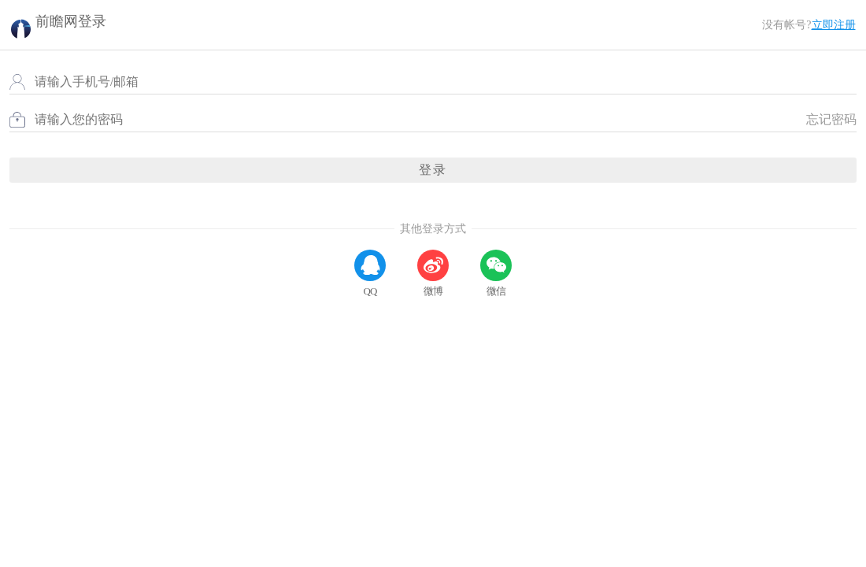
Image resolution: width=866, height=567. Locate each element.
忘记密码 (825, 143)
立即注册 (826, 30)
